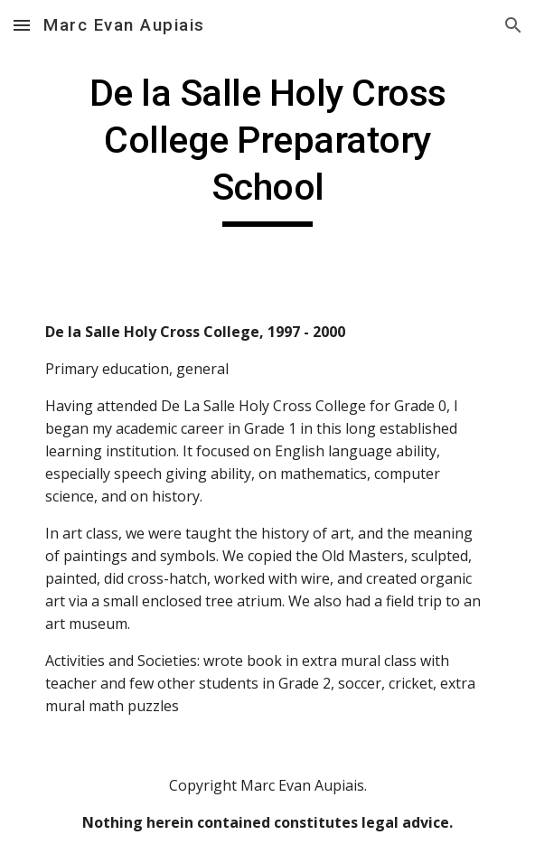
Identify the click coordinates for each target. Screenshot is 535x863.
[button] (21, 25)
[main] (267, 148)
